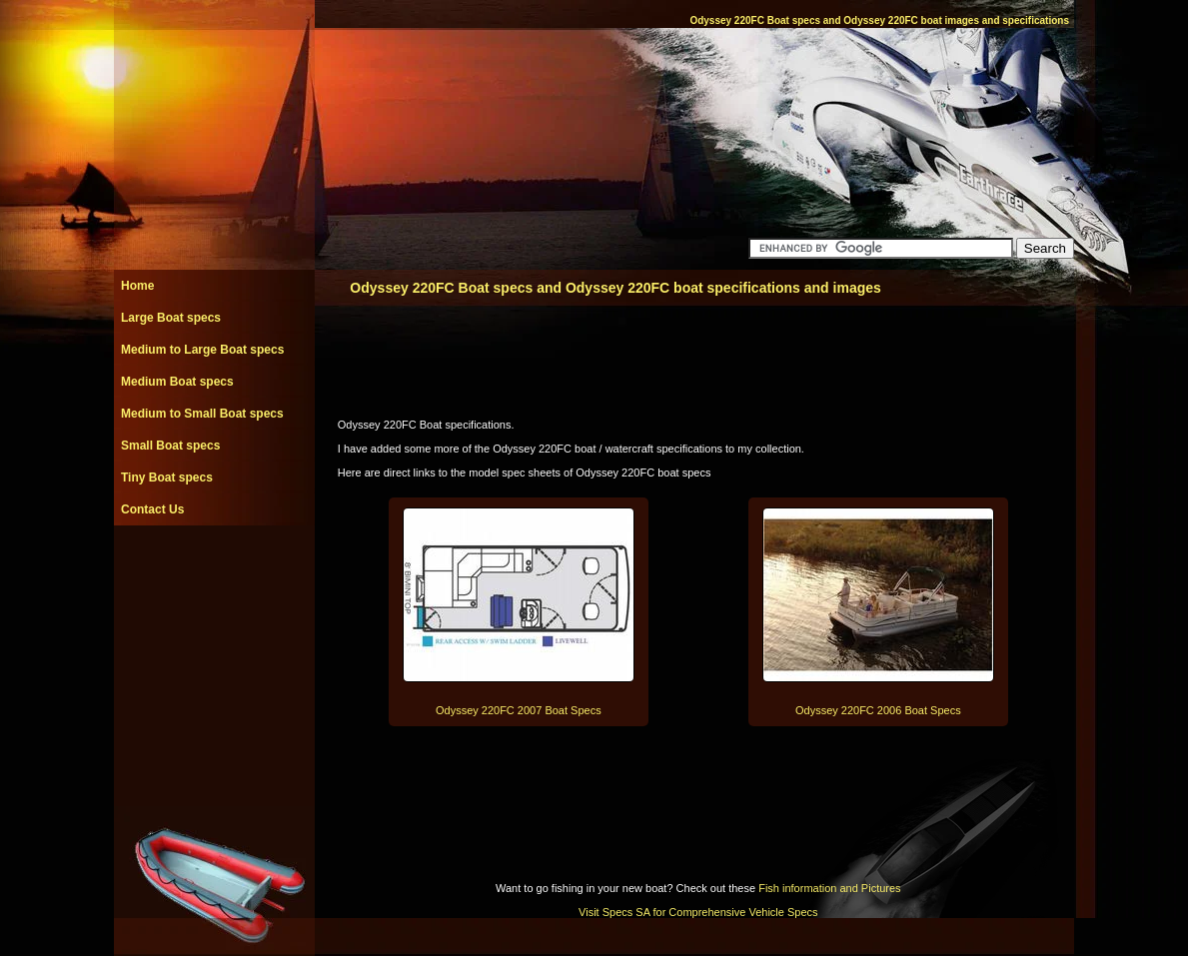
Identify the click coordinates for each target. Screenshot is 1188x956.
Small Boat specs (170, 446)
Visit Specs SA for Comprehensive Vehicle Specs (698, 912)
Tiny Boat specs (167, 477)
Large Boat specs (171, 318)
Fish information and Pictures (829, 888)
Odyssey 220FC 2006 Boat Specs (878, 710)
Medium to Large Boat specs (202, 350)
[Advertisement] (214, 570)
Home (137, 286)
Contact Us (152, 509)
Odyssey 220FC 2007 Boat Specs (518, 710)
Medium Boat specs (177, 382)
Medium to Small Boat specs (202, 414)
